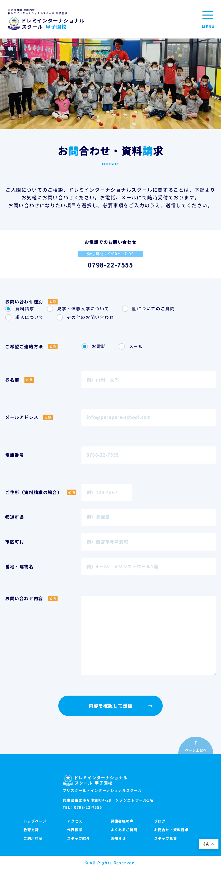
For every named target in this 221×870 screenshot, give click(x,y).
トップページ (34, 821)
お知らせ (118, 838)
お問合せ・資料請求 (171, 829)
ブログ (159, 821)
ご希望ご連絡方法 (31, 346)
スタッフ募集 (165, 838)
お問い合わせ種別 (31, 301)
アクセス (74, 821)
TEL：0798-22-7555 (82, 807)
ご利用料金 (33, 838)
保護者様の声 (121, 821)
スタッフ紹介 (78, 838)
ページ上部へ (196, 750)
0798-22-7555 (110, 265)
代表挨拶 (74, 829)
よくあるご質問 (123, 829)
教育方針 (31, 829)
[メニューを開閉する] (207, 19)
